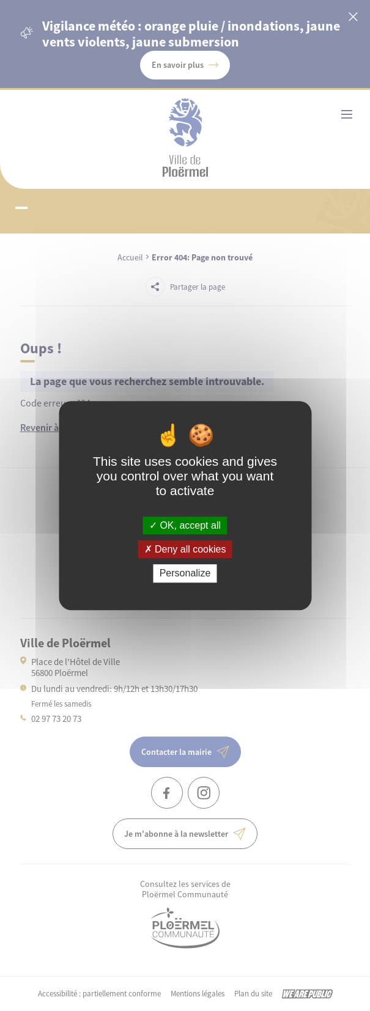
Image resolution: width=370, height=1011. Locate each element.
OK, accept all (185, 525)
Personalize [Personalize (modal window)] (185, 573)
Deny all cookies (185, 549)
